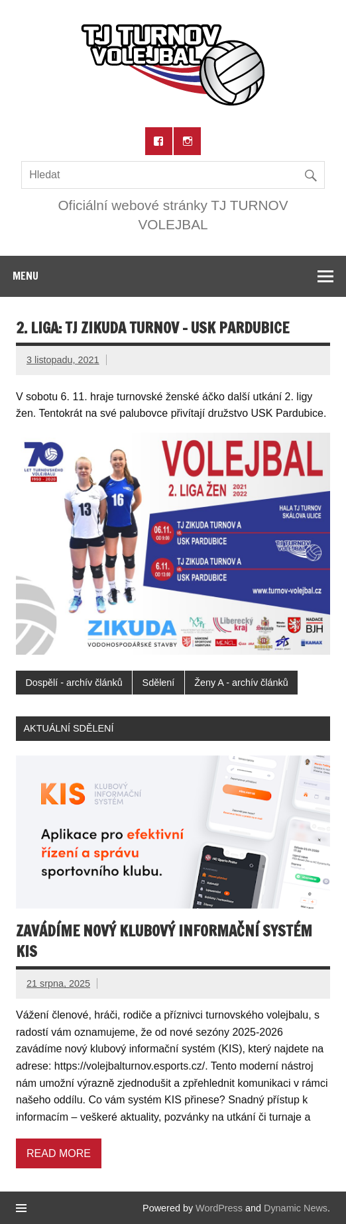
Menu (25, 275)
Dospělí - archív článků (73, 682)
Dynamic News (295, 1208)
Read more (59, 1153)
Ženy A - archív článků (241, 682)
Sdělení (159, 682)
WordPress (219, 1208)
